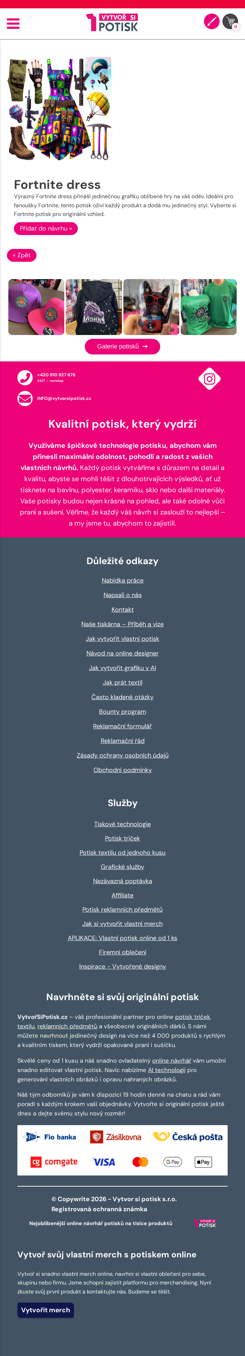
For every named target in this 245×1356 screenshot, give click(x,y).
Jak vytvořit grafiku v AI (122, 668)
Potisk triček (122, 838)
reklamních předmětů (67, 1026)
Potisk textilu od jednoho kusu (122, 852)
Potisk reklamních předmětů (122, 909)
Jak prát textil (122, 682)
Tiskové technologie (122, 824)
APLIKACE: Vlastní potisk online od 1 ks (122, 938)
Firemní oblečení (122, 952)
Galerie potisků (122, 346)
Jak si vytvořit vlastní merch (122, 924)
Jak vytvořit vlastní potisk (122, 639)
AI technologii (167, 1070)
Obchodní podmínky (122, 770)
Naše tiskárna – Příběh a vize (122, 624)
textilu (26, 1026)
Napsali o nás (123, 595)
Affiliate (122, 895)
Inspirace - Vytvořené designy (122, 966)
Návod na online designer (123, 653)
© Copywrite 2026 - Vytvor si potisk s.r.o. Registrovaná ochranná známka (114, 1204)
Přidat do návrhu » (46, 228)
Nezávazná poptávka (122, 881)
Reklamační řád (123, 741)
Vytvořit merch (45, 1310)
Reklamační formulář (122, 726)
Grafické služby (122, 867)
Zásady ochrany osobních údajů (123, 755)
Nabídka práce (123, 580)
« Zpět (22, 255)
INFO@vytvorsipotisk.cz (64, 398)
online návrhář (171, 1060)
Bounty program (122, 712)
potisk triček (192, 1017)
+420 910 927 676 (56, 375)
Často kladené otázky (122, 697)
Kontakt (123, 609)
